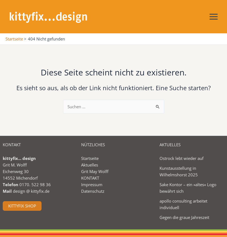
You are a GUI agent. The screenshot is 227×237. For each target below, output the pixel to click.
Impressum (91, 184)
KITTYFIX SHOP (22, 206)
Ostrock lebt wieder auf (182, 158)
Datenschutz (92, 191)
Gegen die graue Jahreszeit (184, 217)
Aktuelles (89, 165)
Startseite (90, 158)
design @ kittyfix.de (31, 191)
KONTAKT (90, 178)
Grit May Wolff (94, 171)
